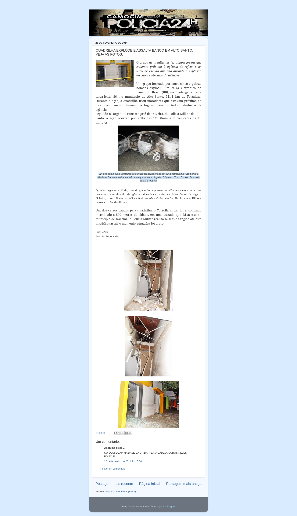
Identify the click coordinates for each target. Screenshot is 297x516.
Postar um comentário (112, 468)
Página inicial (149, 484)
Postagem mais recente (114, 484)
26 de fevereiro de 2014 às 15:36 (123, 461)
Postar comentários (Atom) (121, 491)
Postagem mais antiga (184, 484)
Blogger (171, 506)
